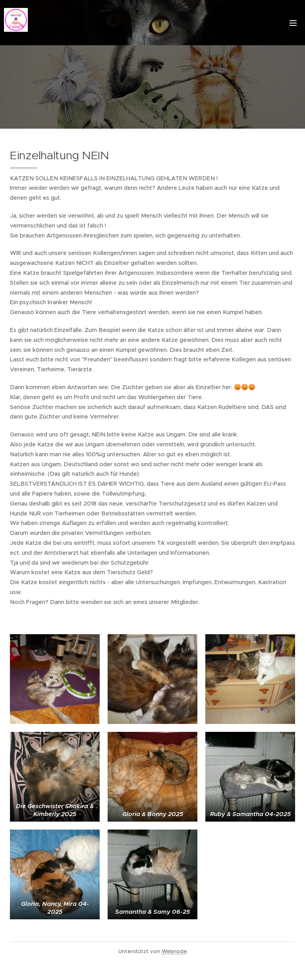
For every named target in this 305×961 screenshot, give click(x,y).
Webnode (174, 951)
